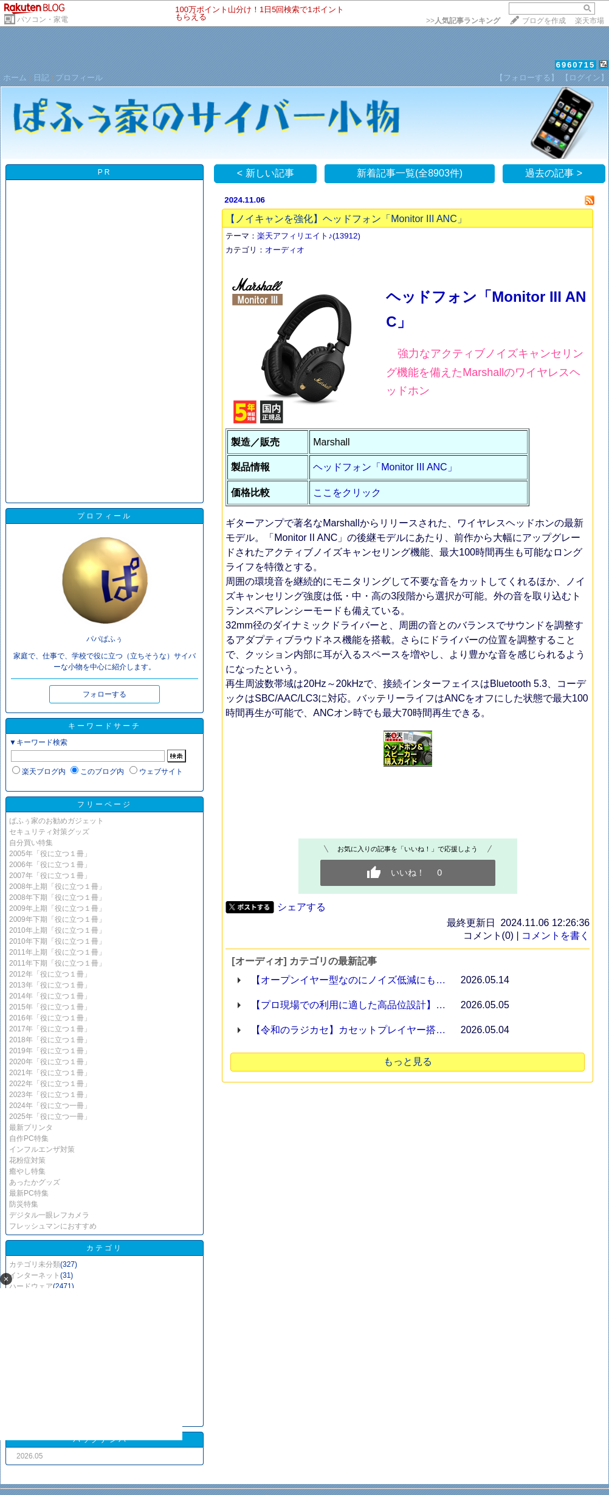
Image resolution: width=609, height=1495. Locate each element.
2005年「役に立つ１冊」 (50, 853)
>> (463, 20)
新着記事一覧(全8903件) (410, 173)
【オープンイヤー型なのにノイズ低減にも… (348, 980)
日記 (41, 77)
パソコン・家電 (42, 19)
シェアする (301, 907)
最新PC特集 (29, 1193)
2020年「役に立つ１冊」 (50, 1062)
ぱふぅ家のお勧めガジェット (56, 821)
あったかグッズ (34, 1182)
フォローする (104, 694)
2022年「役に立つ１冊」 (50, 1083)
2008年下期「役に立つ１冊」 (57, 897)
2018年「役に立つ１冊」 (50, 1040)
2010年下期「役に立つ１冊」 (57, 941)
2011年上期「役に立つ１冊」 (57, 952)
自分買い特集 (31, 842)
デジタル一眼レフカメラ (49, 1215)
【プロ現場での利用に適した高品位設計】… (348, 1005)
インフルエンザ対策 (42, 1149)
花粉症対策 (27, 1160)
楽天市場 (589, 20)
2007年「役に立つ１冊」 (50, 875)
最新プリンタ (31, 1127)
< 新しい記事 (265, 173)
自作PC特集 (29, 1138)
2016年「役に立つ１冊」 (50, 1018)
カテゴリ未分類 (34, 1264)
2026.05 (29, 1456)
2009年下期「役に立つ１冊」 (57, 919)
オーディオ (284, 249)
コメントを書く (555, 935)
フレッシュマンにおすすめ (53, 1226)
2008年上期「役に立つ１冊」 (57, 886)
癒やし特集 (27, 1171)
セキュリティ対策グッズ (49, 832)
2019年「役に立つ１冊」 (50, 1051)
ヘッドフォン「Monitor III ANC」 (384, 467)
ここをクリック (347, 492)
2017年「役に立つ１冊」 (50, 1029)
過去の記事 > (553, 173)
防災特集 (23, 1204)
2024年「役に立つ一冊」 (50, 1105)
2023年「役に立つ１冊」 (50, 1094)
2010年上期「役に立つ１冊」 (57, 930)
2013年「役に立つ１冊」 (50, 985)
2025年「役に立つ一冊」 (50, 1116)
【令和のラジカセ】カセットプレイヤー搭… (348, 1030)
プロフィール (79, 77)
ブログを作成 (544, 20)
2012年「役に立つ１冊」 (50, 974)
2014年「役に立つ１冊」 (50, 996)
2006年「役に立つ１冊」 (50, 864)
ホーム (15, 77)
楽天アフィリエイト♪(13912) (308, 235)
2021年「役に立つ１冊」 (50, 1072)
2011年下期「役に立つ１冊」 (57, 963)
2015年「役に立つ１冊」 (50, 1007)
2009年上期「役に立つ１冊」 (57, 908)
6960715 (576, 64)
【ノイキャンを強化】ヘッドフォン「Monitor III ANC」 (345, 219)
